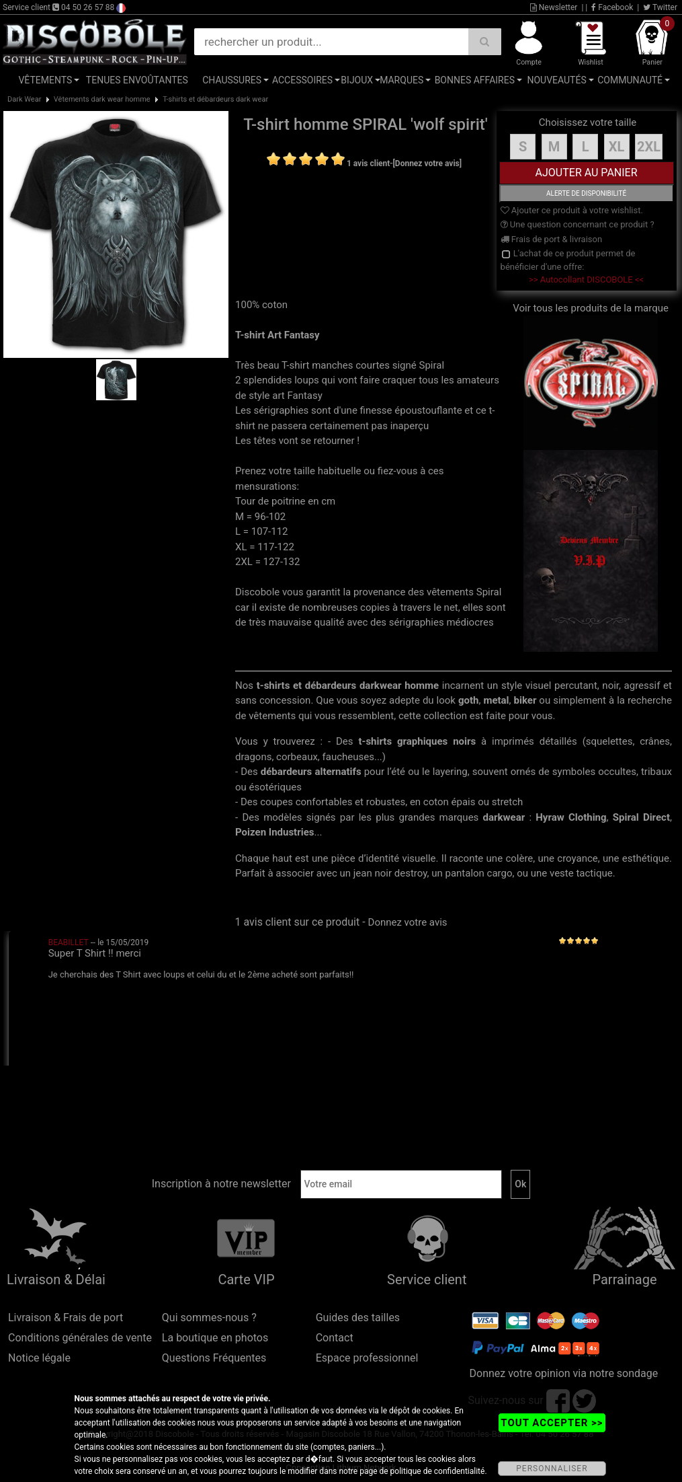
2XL (648, 147)
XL (617, 147)
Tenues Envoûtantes (137, 80)
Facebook (612, 7)
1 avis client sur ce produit (297, 922)
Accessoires (302, 80)
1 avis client (368, 163)
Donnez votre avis (407, 922)
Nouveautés (556, 80)
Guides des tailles (358, 1317)
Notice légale (39, 1357)
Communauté (630, 80)
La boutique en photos (215, 1337)
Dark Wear (24, 99)
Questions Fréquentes (214, 1357)
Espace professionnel (367, 1357)
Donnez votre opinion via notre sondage (564, 1373)
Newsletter (554, 7)
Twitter (660, 7)
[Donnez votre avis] (427, 163)
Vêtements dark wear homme (102, 99)
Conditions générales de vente (80, 1337)
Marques (401, 80)
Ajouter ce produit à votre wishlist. (572, 210)
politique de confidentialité (437, 1471)
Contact (334, 1337)
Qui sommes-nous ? (209, 1317)
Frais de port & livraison (552, 239)
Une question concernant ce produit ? (577, 224)
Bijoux (357, 80)
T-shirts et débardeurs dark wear (215, 99)
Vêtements (45, 80)
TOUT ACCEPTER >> (552, 1423)
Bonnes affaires (475, 80)
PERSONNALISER (551, 1468)
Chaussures (231, 80)
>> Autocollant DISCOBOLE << (586, 279)
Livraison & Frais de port (65, 1317)
